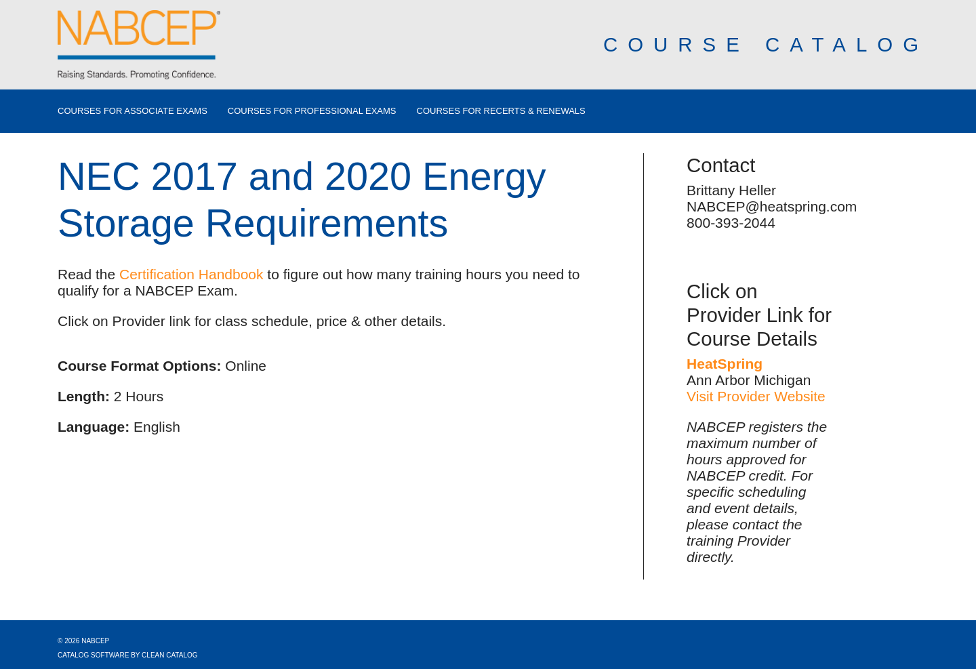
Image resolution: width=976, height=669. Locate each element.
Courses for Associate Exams (132, 111)
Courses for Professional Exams (312, 111)
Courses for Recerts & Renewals (501, 111)
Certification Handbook (191, 274)
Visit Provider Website (756, 396)
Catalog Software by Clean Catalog (128, 655)
